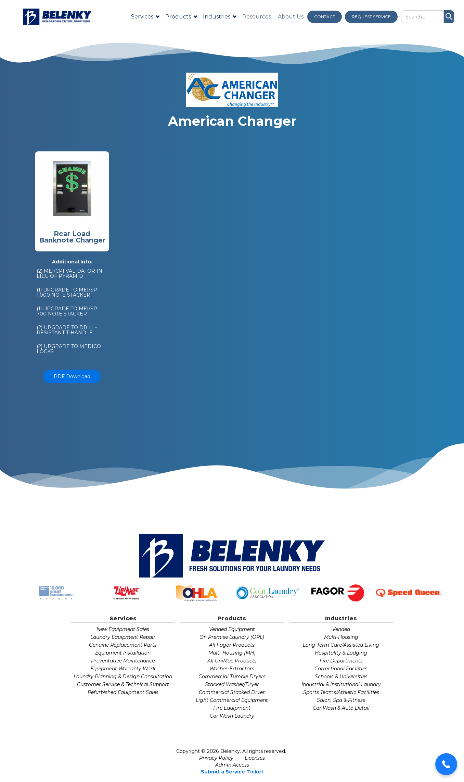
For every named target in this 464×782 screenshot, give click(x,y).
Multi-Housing (341, 637)
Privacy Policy (216, 758)
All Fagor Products (232, 645)
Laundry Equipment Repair (122, 637)
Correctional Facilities (341, 669)
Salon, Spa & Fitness (341, 700)
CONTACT (324, 16)
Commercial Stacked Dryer (232, 692)
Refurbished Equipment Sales (123, 692)
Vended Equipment (232, 629)
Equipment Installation (123, 653)
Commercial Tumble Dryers (232, 676)
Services (142, 16)
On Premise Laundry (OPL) (231, 637)
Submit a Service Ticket (232, 772)
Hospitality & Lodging (341, 653)
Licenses (255, 758)
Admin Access (232, 765)
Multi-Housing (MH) (232, 653)
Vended (341, 629)
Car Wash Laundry (232, 716)
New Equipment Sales (122, 629)
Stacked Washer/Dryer (232, 684)
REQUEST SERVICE (371, 16)
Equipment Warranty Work (122, 669)
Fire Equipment (231, 708)
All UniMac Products (232, 661)
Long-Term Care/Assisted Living (341, 645)
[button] (446, 764)
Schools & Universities (341, 676)
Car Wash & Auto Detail (341, 708)
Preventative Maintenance (123, 661)
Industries (216, 16)
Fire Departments (341, 661)
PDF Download (72, 376)
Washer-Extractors (231, 669)
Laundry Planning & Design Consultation (123, 676)
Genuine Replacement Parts (123, 645)
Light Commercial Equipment (232, 700)
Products (178, 16)
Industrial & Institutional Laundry (341, 684)
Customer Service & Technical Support (123, 684)
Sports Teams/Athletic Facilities (341, 692)
